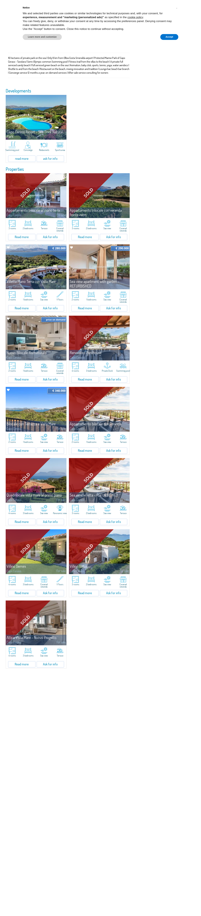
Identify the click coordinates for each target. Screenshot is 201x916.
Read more (22, 237)
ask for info (50, 158)
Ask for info (50, 237)
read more (22, 158)
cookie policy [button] (135, 17)
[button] (176, 7)
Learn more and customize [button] (42, 37)
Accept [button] (169, 37)
